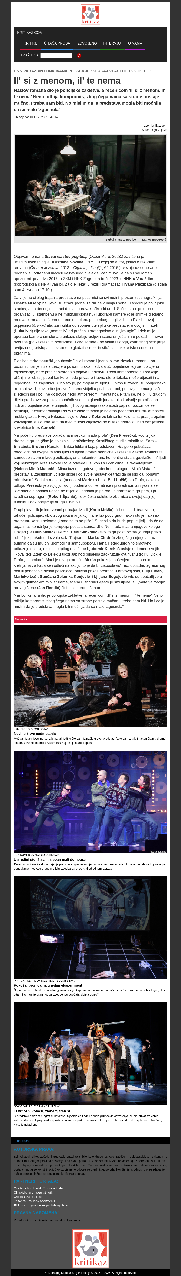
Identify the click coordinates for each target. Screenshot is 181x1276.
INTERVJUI (112, 43)
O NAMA (135, 43)
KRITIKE (30, 43)
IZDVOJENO (86, 43)
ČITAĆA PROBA (57, 43)
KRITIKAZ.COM (30, 33)
